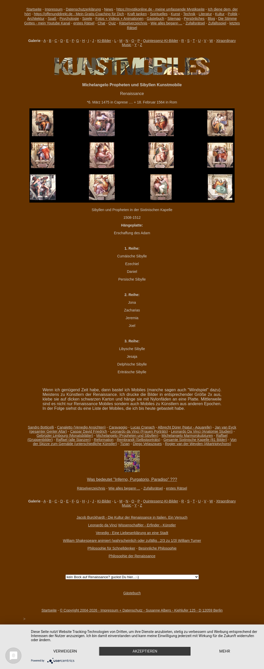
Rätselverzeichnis (133, 23)
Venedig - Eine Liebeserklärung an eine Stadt (132, 533)
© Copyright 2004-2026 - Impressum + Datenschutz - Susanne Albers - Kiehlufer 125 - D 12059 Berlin (141, 610)
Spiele (87, 18)
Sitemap (173, 18)
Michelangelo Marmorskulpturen (187, 435)
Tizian (125, 444)
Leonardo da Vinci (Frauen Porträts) (139, 431)
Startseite (34, 9)
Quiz (112, 23)
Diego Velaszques (147, 444)
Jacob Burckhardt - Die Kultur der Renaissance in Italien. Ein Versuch (132, 517)
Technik (189, 14)
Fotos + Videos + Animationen (119, 18)
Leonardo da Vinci (102, 525)
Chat (101, 23)
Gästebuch (155, 18)
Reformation (103, 440)
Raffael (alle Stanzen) (73, 440)
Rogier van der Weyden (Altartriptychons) (198, 444)
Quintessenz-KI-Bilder (160, 41)
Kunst (175, 14)
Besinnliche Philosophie (157, 548)
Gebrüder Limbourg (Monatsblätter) (65, 435)
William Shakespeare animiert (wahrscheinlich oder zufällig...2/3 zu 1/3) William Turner (132, 540)
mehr (224, 651)
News (108, 9)
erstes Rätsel (83, 23)
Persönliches (194, 18)
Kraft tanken (137, 14)
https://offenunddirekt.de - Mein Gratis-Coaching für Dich (79, 14)
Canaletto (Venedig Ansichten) (81, 427)
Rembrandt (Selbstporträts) (138, 440)
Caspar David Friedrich (88, 431)
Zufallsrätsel (195, 23)
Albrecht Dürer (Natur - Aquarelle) (185, 427)
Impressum (54, 9)
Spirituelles (159, 14)
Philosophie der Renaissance (132, 556)
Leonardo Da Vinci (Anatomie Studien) (202, 431)
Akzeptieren (145, 651)
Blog (211, 18)
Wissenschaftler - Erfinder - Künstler (147, 525)
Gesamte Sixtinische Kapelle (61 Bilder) (195, 440)
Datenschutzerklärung (83, 9)
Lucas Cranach (142, 427)
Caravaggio (118, 427)
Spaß (52, 18)
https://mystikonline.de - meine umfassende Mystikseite (160, 9)
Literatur (205, 14)
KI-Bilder (104, 41)
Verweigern (65, 651)
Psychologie (69, 18)
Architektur (35, 18)
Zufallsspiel (217, 23)
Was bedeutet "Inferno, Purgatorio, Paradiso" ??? (132, 479)
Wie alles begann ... (166, 23)
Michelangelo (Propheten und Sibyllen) (127, 435)
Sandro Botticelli (41, 427)
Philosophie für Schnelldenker (111, 548)
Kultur (220, 14)
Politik (232, 14)
